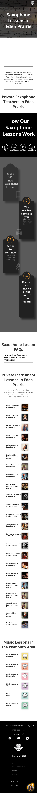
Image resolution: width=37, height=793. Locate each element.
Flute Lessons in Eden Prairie (12, 574)
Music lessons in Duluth (12, 705)
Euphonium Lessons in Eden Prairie (13, 515)
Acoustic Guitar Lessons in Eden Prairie (12, 605)
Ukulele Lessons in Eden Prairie (13, 426)
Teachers (14, 781)
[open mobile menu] (3, 3)
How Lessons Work (18, 767)
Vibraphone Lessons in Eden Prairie (13, 545)
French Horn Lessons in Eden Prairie (12, 486)
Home (13, 763)
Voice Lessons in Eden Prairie (12, 416)
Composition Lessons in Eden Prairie (12, 615)
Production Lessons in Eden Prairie (13, 624)
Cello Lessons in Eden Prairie (12, 446)
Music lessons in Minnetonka (12, 675)
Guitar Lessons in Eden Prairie (12, 466)
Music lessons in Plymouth (12, 655)
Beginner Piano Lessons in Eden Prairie (12, 457)
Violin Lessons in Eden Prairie (12, 436)
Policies (14, 771)
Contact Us (15, 785)
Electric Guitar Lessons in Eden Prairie (12, 595)
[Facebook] (9, 738)
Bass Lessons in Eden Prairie (12, 476)
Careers (14, 774)
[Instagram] (27, 738)
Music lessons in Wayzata (12, 685)
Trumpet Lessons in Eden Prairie (13, 495)
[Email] (18, 738)
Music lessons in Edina (12, 695)
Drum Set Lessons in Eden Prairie (13, 555)
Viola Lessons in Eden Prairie (12, 564)
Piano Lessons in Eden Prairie (12, 406)
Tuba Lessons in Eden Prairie (12, 525)
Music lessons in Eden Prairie (12, 665)
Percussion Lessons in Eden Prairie (13, 535)
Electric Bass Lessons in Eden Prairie (12, 585)
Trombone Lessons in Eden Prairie (13, 505)
